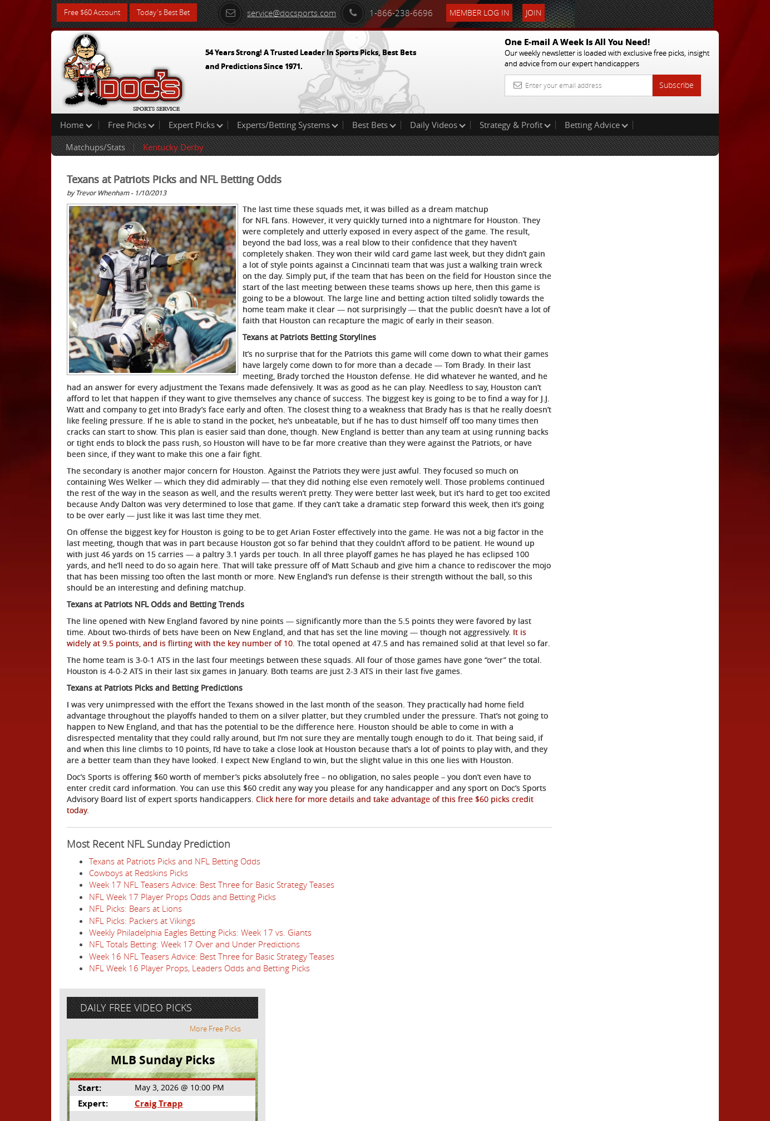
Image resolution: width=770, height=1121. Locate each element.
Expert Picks (196, 124)
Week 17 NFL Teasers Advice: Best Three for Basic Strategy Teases (211, 984)
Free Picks (131, 124)
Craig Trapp (604, 259)
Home (76, 124)
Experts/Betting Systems (287, 124)
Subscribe (676, 85)
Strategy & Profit (515, 124)
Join (547, 12)
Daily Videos (438, 124)
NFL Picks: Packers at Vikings (142, 1020)
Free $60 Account (95, 12)
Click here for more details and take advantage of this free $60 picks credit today (267, 905)
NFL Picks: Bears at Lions (135, 1008)
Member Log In (493, 12)
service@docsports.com (291, 12)
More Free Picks (668, 185)
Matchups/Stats (95, 147)
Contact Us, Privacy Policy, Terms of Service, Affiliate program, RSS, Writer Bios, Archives (451, 1108)
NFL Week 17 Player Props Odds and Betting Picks (182, 996)
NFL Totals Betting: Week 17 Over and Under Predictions (194, 1044)
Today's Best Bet (171, 12)
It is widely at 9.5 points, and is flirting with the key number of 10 (280, 710)
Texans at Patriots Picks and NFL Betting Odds (174, 961)
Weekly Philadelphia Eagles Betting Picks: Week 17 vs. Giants (200, 1032)
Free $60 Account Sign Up (607, 391)
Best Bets (374, 124)
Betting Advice (596, 124)
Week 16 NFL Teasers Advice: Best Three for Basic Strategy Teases (211, 1056)
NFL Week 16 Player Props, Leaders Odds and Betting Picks (199, 1068)
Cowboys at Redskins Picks (138, 973)
